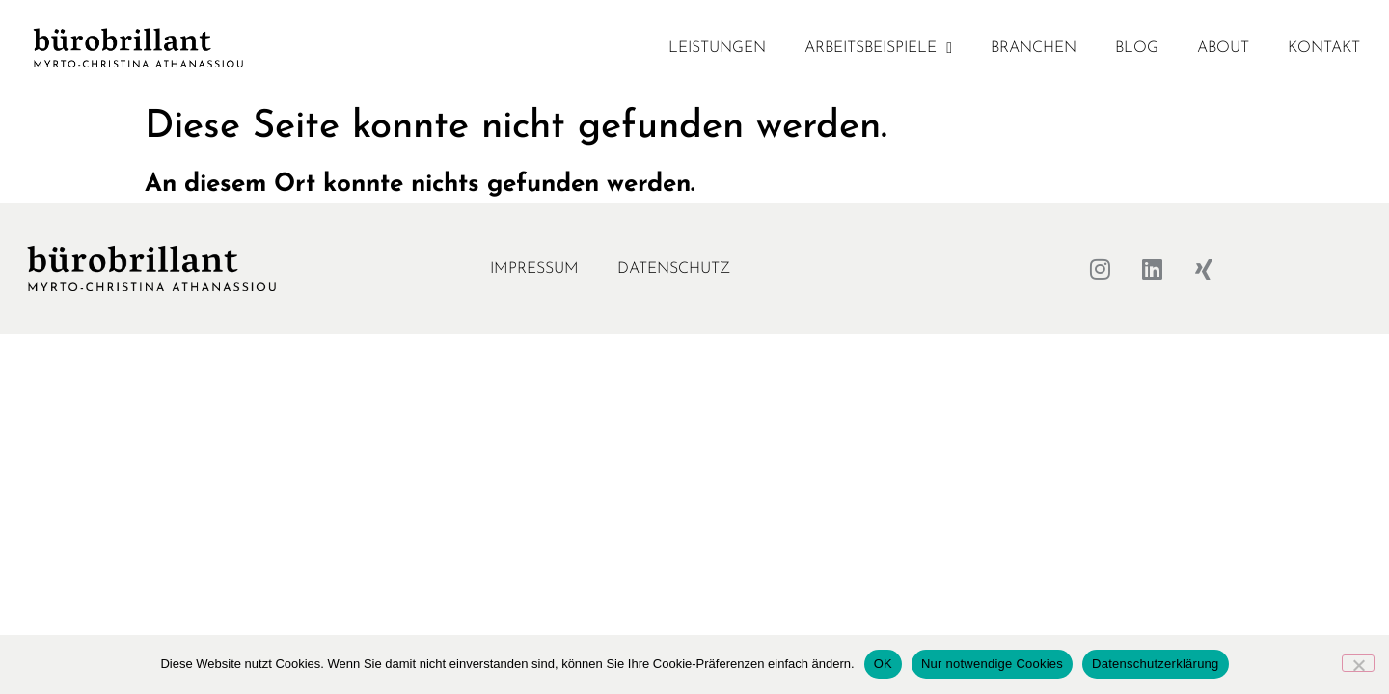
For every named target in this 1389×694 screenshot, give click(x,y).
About (1223, 48)
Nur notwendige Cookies (992, 663)
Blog (1136, 48)
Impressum (534, 269)
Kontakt (1324, 48)
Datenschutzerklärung (1155, 663)
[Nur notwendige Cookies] (1358, 663)
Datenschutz (673, 269)
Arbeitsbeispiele (878, 48)
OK (883, 663)
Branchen (1033, 48)
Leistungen (717, 48)
